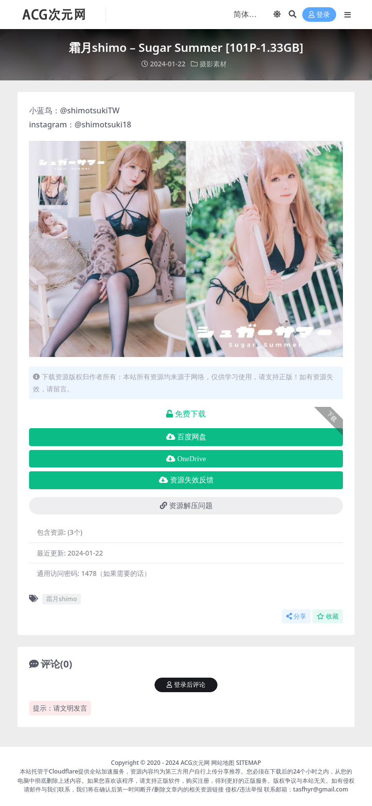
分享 (296, 616)
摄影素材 (213, 63)
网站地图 (222, 763)
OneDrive (186, 459)
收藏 (328, 616)
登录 (319, 14)
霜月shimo (61, 598)
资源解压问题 (186, 506)
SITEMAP (248, 763)
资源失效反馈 (186, 480)
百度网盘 (186, 437)
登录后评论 (186, 684)
